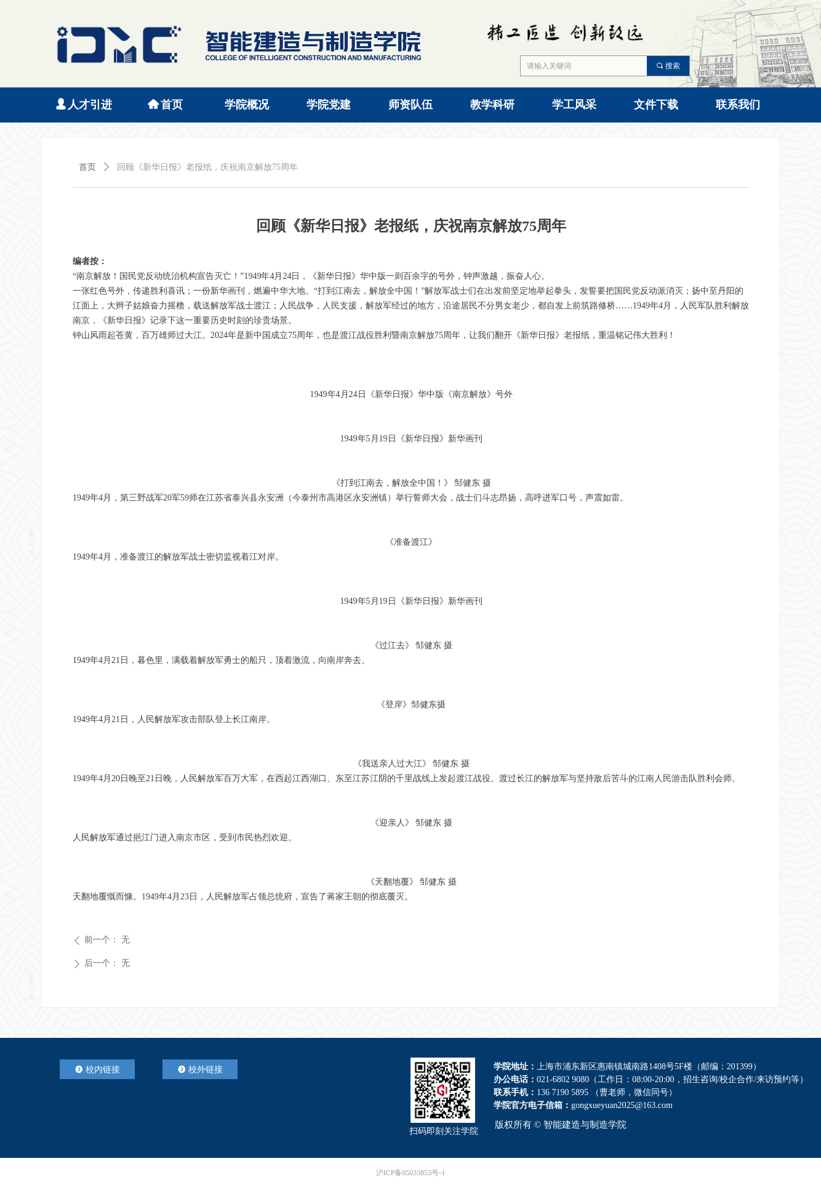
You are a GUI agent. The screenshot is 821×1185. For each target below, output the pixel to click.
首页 (87, 167)
